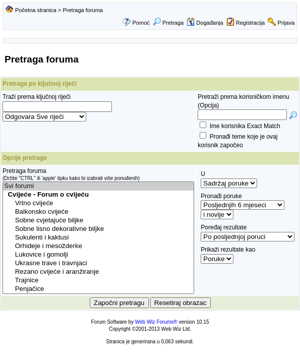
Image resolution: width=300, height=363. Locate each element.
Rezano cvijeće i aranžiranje (98, 272)
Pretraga (168, 23)
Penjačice (98, 289)
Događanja (205, 23)
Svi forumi (98, 186)
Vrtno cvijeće (98, 203)
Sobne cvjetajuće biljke (98, 220)
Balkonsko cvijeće (98, 212)
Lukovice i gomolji (98, 255)
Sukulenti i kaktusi (98, 237)
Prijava (285, 23)
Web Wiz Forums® (156, 322)
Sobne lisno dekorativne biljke (98, 229)
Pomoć (141, 23)
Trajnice (98, 280)
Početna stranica (35, 10)
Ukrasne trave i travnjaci (98, 263)
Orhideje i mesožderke (98, 246)
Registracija (250, 23)
